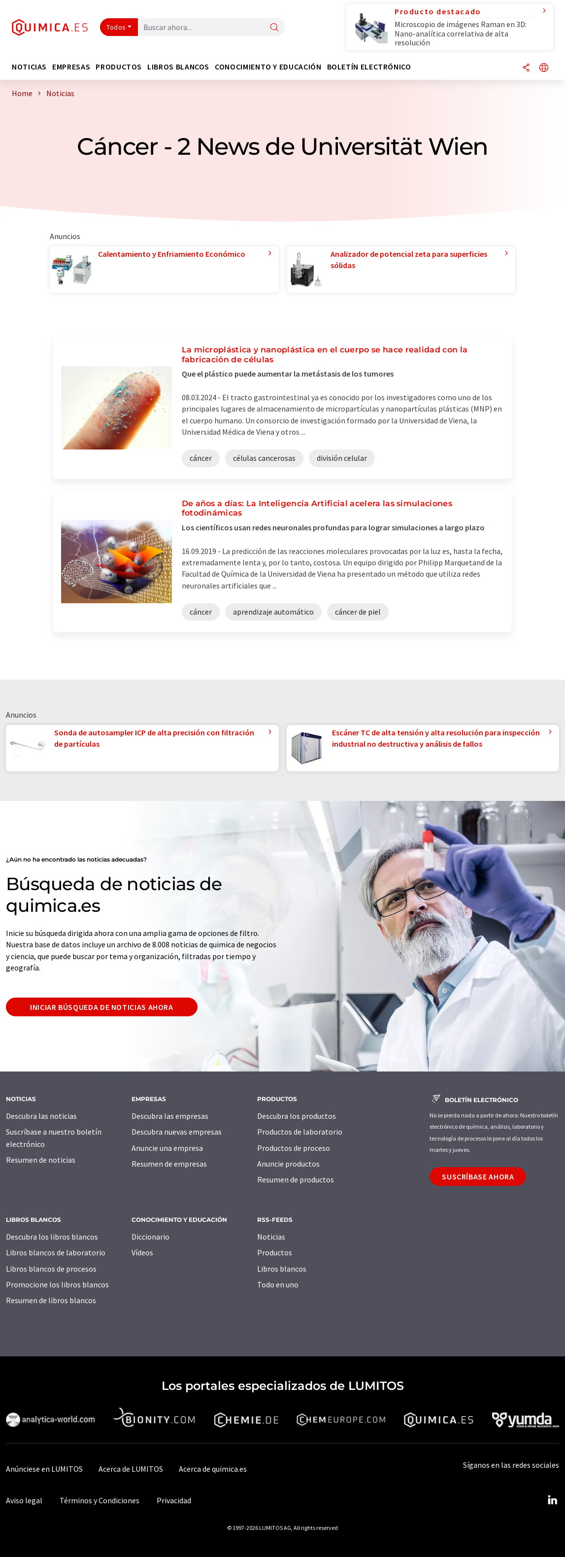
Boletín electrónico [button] (369, 66)
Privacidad (174, 1500)
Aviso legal (24, 1500)
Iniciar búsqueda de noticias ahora (101, 1007)
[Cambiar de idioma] (544, 68)
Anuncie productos (288, 1164)
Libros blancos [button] (178, 66)
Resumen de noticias (40, 1160)
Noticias (271, 1237)
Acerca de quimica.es (213, 1469)
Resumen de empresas (169, 1164)
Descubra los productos (296, 1116)
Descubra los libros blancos (52, 1237)
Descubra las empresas (170, 1116)
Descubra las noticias (41, 1116)
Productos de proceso (293, 1148)
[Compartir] (526, 68)
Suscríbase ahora (478, 1176)
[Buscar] (274, 28)
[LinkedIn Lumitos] (552, 1500)
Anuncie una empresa (167, 1148)
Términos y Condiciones (99, 1500)
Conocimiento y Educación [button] (268, 66)
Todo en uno (278, 1284)
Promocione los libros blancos (57, 1284)
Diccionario (150, 1237)
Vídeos (142, 1252)
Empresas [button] (71, 66)
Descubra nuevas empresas (177, 1132)
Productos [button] (119, 66)
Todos (116, 27)
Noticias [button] (29, 66)
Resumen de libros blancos (51, 1300)
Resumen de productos (295, 1179)
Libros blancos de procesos (51, 1269)
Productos (274, 1252)
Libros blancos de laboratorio (55, 1252)
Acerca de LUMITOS (131, 1469)
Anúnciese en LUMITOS (44, 1469)
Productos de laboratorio (299, 1132)
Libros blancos (281, 1269)
